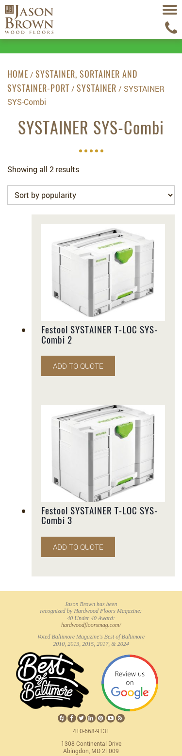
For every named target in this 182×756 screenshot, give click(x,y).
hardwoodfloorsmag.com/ (91, 625)
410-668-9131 (91, 731)
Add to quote (78, 366)
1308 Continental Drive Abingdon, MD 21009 (91, 747)
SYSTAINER (96, 89)
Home (17, 75)
